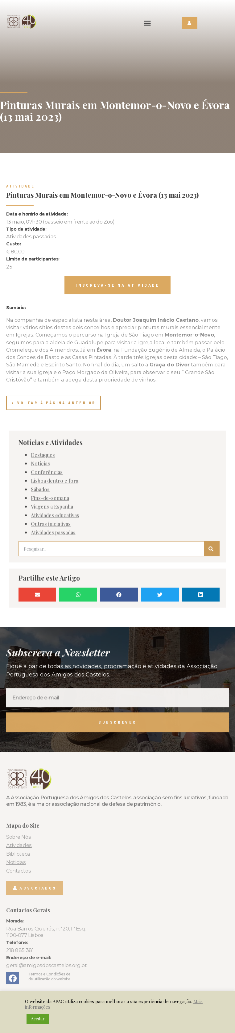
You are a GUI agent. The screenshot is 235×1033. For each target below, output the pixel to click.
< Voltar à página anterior (53, 402)
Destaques (43, 613)
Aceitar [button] (38, 1019)
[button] (147, 23)
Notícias (40, 622)
